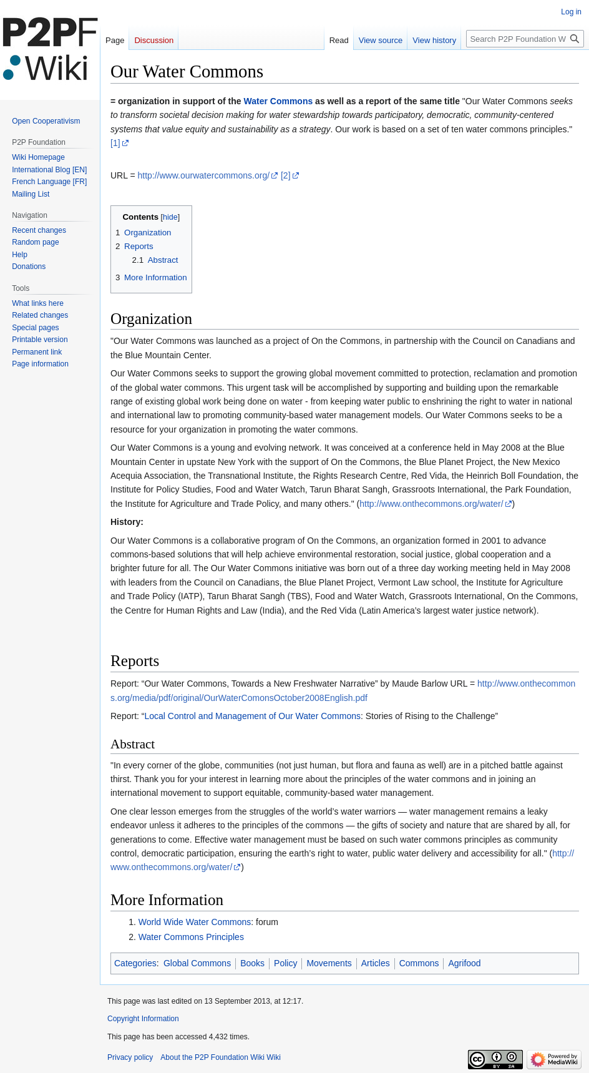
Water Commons (278, 101)
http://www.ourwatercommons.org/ (203, 175)
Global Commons (197, 963)
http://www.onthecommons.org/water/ (431, 504)
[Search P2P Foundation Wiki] (525, 38)
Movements (328, 963)
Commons (419, 963)
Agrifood (464, 963)
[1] (115, 143)
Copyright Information (143, 1018)
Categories (135, 963)
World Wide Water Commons (195, 922)
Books (252, 963)
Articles (375, 963)
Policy (285, 963)
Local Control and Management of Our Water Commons (252, 716)
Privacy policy (130, 1057)
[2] (286, 175)
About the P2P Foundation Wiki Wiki (220, 1057)
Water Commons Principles (191, 937)
